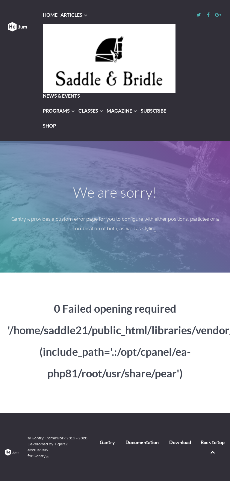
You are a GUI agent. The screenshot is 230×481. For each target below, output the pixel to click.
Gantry (107, 442)
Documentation (142, 442)
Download (180, 442)
